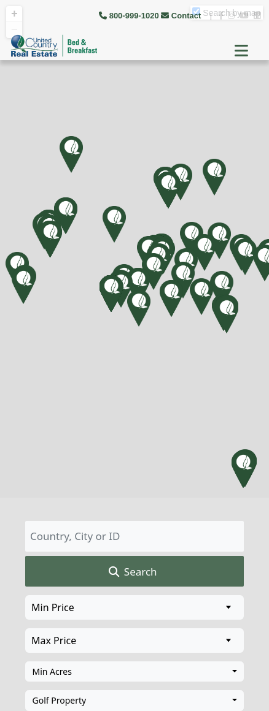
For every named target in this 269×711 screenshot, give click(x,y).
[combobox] (134, 671)
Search (132, 572)
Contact (182, 15)
